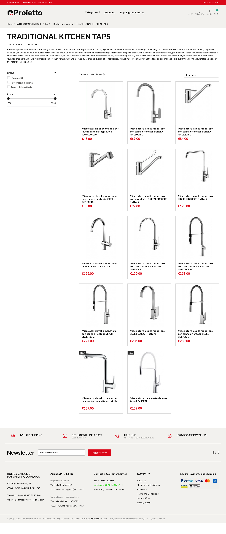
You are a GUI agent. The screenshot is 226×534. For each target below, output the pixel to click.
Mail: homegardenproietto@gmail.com (25, 499)
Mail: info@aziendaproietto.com (109, 489)
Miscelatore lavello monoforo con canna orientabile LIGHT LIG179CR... (99, 333)
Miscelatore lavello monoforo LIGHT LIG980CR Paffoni (195, 197)
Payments (142, 489)
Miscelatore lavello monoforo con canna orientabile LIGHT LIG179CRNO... (195, 266)
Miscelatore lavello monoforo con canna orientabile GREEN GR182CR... (195, 131)
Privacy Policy (143, 502)
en (217, 2)
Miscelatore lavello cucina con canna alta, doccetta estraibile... (100, 400)
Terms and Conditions (148, 493)
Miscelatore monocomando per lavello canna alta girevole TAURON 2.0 (100, 131)
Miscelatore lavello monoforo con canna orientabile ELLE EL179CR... (195, 333)
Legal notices (143, 498)
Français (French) (92, 519)
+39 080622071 (15, 2)
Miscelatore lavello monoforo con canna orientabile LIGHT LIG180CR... (147, 266)
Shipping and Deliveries (148, 485)
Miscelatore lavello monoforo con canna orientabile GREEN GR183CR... (99, 198)
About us (141, 480)
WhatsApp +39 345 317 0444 (108, 485)
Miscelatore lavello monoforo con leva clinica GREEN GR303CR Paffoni (148, 198)
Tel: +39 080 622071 (104, 480)
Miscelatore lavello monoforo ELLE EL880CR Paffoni (147, 332)
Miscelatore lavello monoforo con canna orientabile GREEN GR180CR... (147, 131)
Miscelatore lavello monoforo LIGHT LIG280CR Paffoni (99, 265)
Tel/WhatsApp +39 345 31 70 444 (23, 495)
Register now (99, 452)
